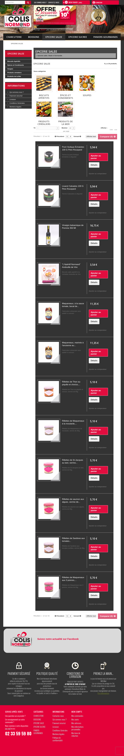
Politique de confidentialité (58, 739)
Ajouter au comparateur (98, 174)
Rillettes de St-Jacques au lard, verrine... (72, 461)
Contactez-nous (53, 2)
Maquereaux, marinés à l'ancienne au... (73, 344)
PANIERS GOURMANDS (105, 36)
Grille (111, 128)
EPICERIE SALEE (53, 36)
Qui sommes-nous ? (16, 92)
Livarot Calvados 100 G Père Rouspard (73, 187)
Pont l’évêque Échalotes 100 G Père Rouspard (73, 148)
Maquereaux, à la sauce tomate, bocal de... (73, 304)
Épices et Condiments (15, 65)
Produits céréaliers (14, 73)
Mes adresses (76, 723)
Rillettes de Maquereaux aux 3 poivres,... (73, 578)
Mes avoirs (75, 719)
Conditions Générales (17, 103)
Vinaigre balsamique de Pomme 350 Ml (72, 226)
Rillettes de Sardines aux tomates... (73, 539)
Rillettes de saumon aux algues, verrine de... (73, 500)
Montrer (64, 128)
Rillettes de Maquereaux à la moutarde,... (73, 422)
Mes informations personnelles (77, 728)
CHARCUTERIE (14, 36)
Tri (34, 128)
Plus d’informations (103, 693)
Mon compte (76, 711)
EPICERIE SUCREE (77, 36)
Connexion (98, 2)
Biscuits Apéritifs (13, 61)
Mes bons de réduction (75, 734)
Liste (115, 128)
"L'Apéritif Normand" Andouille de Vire (71, 265)
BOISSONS (33, 36)
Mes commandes (77, 715)
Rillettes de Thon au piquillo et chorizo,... (71, 383)
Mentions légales (15, 107)
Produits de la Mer (14, 76)
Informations (16, 85)
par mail (8, 728)
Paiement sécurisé (16, 96)
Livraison (12, 99)
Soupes (10, 69)
